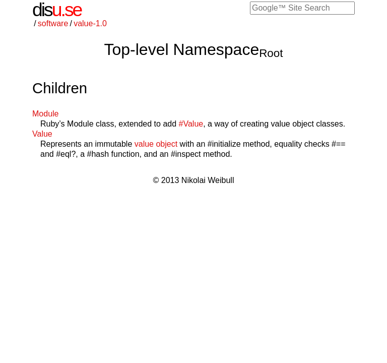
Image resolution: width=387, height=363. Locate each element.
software (53, 23)
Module (45, 113)
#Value (191, 123)
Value (42, 134)
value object (156, 144)
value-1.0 (90, 23)
